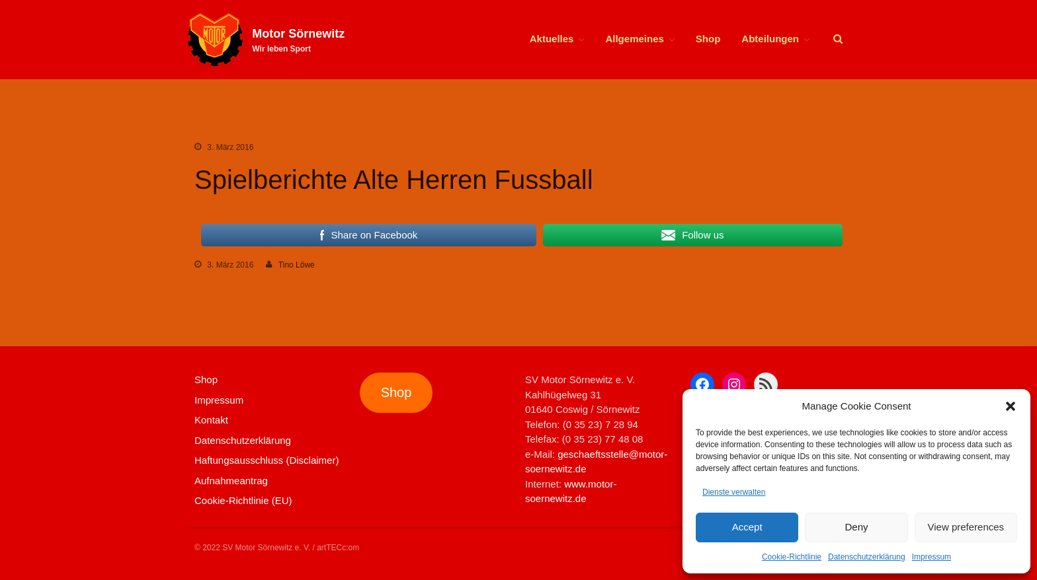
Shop (708, 38)
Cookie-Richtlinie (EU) (243, 500)
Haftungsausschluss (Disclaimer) (266, 460)
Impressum (931, 557)
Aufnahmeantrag (231, 480)
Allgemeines (634, 38)
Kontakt (211, 419)
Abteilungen (770, 38)
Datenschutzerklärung (866, 557)
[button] (1010, 406)
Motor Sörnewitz (298, 33)
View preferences (966, 526)
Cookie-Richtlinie (791, 557)
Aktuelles (552, 38)
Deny (856, 526)
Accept (747, 526)
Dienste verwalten (733, 492)
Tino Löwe (296, 265)
